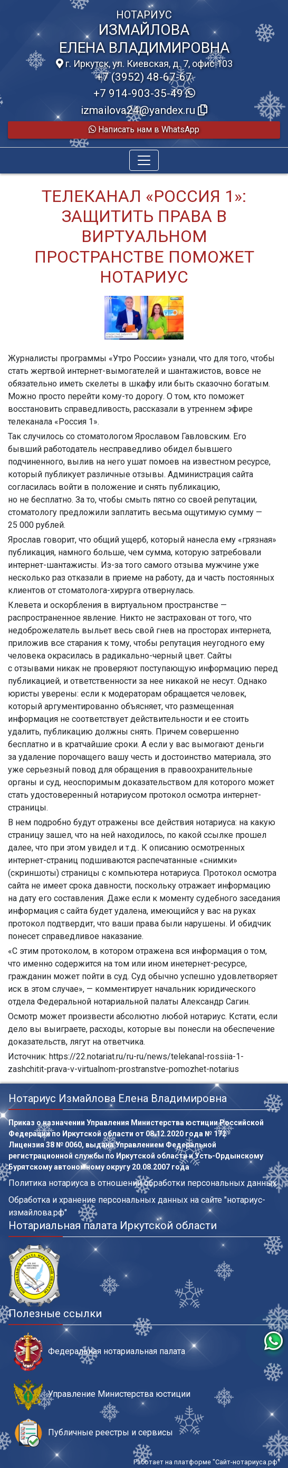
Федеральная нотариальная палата (99, 1351)
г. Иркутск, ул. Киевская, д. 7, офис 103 (144, 64)
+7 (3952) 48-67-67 (144, 77)
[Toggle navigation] (144, 160)
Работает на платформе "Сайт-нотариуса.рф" (206, 1462)
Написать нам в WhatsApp (144, 129)
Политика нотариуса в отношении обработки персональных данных (142, 1183)
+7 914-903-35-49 (144, 93)
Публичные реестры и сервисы (93, 1432)
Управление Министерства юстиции (102, 1394)
